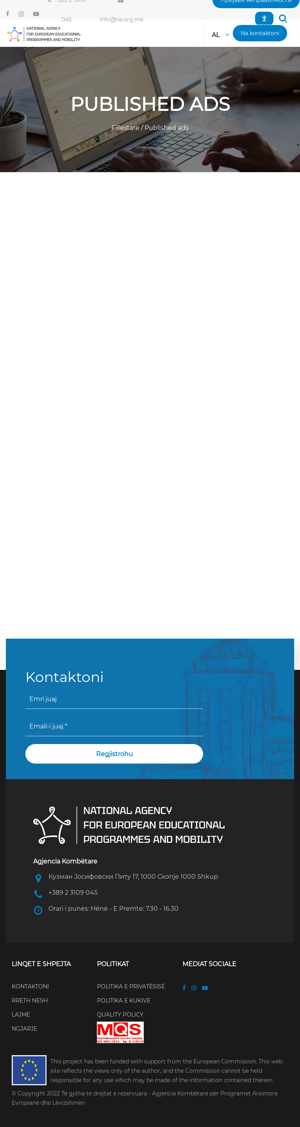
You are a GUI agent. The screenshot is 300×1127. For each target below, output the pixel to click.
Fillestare (126, 128)
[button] (283, 18)
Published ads (166, 128)
